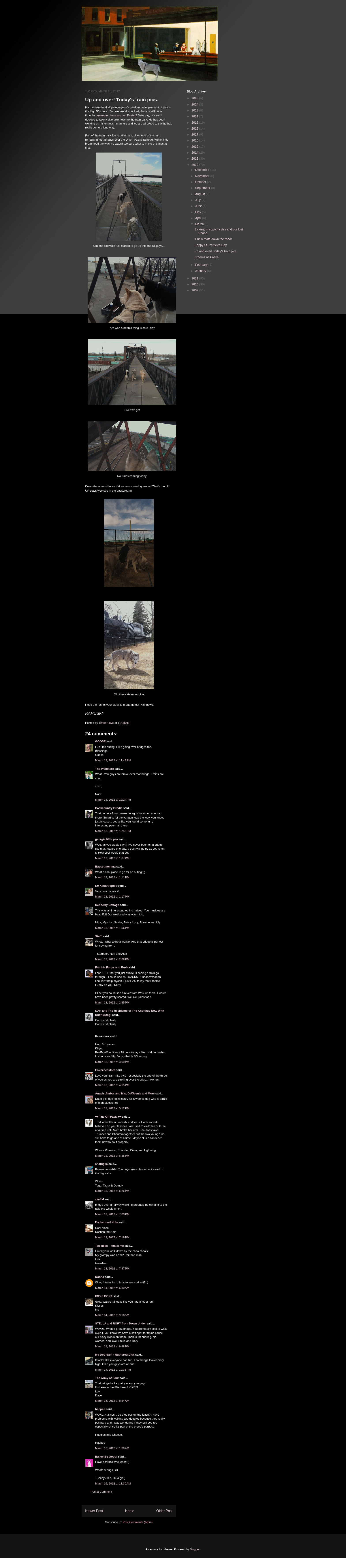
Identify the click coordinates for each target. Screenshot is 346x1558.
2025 (195, 98)
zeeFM (99, 1199)
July (198, 200)
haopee (100, 1409)
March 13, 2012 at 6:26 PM (112, 1190)
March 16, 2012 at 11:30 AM (113, 1483)
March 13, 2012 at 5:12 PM (112, 1108)
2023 (195, 110)
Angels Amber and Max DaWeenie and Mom (124, 1093)
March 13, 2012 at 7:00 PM (112, 1214)
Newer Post (94, 1511)
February (201, 264)
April (198, 218)
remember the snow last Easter (115, 115)
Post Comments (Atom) (137, 1522)
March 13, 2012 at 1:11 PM (112, 877)
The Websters (104, 768)
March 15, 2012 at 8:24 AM (112, 1400)
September (203, 188)
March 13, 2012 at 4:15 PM (112, 1085)
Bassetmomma (105, 866)
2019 (195, 122)
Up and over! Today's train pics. (215, 251)
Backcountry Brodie (108, 808)
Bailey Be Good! (106, 1456)
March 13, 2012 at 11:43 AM (113, 760)
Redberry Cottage (107, 905)
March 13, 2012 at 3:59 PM (112, 1062)
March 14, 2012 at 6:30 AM (112, 1288)
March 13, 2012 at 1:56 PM (112, 928)
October (201, 182)
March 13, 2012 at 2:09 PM (112, 959)
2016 (195, 140)
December (202, 170)
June (199, 206)
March (200, 224)
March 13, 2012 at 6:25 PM (112, 1155)
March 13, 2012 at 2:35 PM (112, 1002)
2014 (195, 152)
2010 (195, 284)
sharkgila (101, 1164)
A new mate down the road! (213, 239)
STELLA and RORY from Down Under (120, 1323)
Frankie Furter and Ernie (111, 967)
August (200, 194)
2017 (195, 134)
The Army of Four (107, 1378)
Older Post (164, 1511)
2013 (195, 158)
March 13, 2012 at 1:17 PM (112, 896)
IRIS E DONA (104, 1296)
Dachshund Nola (106, 1222)
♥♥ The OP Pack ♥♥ (108, 1116)
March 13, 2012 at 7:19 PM (112, 1237)
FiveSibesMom (105, 1070)
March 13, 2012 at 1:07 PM (112, 858)
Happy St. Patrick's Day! (211, 245)
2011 (195, 278)
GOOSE (100, 741)
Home (129, 1511)
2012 (195, 164)
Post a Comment (101, 1491)
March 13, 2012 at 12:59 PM (113, 831)
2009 (195, 290)
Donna (99, 1277)
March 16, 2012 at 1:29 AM (112, 1448)
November (202, 176)
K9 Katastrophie (106, 885)
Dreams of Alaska (206, 257)
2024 (195, 104)
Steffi (98, 936)
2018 (195, 128)
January (201, 271)
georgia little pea (106, 839)
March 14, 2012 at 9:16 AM (112, 1315)
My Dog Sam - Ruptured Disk (114, 1354)
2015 (195, 146)
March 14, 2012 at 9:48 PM (112, 1346)
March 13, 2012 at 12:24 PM (113, 799)
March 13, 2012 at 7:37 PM (112, 1268)
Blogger (194, 1549)
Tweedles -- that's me (109, 1245)
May (198, 212)
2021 (195, 116)
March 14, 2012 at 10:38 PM (113, 1369)
